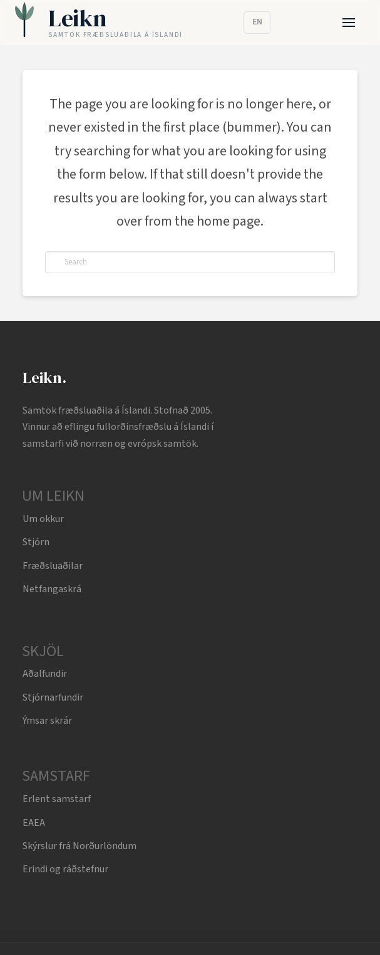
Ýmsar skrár (47, 721)
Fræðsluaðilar (53, 566)
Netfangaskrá (52, 589)
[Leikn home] (98, 23)
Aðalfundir (45, 674)
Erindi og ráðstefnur (65, 869)
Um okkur (43, 519)
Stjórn (36, 542)
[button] (349, 22)
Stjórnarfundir (53, 697)
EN (257, 22)
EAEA (34, 823)
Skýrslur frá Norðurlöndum (79, 846)
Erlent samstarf (57, 799)
